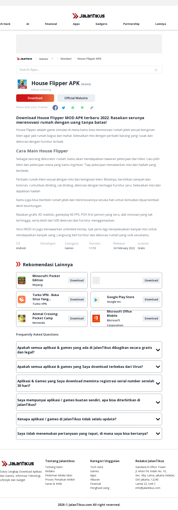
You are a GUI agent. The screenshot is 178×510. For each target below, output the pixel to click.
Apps (76, 24)
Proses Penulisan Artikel (60, 479)
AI (27, 24)
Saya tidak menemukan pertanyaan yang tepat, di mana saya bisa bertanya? (89, 433)
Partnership (131, 24)
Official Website (76, 98)
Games (94, 471)
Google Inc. (114, 301)
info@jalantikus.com (147, 488)
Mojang (37, 285)
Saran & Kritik (53, 483)
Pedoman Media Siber (58, 475)
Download (35, 98)
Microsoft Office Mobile (119, 313)
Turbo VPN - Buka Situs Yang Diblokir (45, 297)
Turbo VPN (39, 304)
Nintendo (38, 323)
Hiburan (95, 479)
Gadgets (101, 24)
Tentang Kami (53, 467)
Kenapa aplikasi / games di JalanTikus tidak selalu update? (89, 419)
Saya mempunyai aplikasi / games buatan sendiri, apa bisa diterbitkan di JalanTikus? (89, 402)
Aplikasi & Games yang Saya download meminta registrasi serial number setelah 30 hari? (89, 383)
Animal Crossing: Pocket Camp (45, 316)
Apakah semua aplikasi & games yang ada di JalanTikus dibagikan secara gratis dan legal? (89, 349)
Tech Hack (96, 467)
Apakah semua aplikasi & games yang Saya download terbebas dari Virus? (89, 366)
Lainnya (160, 24)
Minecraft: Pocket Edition (46, 278)
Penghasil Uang (99, 488)
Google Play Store (120, 297)
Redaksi (50, 471)
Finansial (51, 24)
